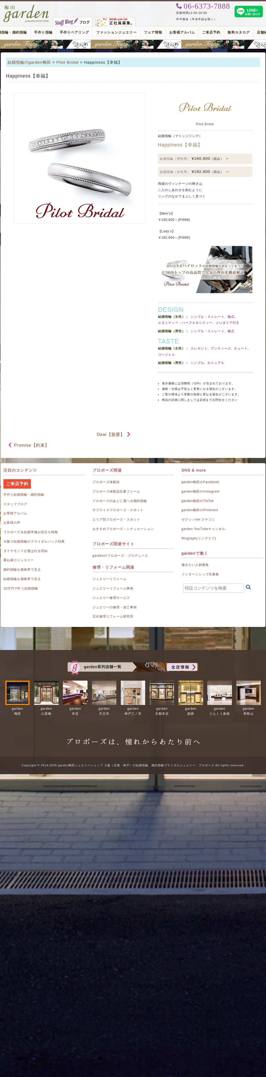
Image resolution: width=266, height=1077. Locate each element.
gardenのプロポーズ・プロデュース (120, 555)
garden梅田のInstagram (201, 491)
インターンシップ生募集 (200, 574)
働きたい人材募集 (195, 565)
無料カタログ (238, 32)
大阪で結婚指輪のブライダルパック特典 (34, 541)
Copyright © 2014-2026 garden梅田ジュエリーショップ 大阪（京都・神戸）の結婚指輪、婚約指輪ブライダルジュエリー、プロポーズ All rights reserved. (132, 765)
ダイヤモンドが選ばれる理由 (25, 551)
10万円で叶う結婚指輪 (20, 588)
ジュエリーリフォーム (110, 579)
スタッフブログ (15, 504)
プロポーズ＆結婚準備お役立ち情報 (30, 532)
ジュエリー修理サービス (111, 598)
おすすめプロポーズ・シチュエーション (123, 529)
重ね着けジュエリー (18, 560)
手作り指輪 (43, 32)
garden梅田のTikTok (198, 501)
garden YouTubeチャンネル (204, 529)
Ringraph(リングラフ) (199, 538)
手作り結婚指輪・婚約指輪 (24, 494)
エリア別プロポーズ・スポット (116, 519)
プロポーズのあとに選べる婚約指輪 (120, 501)
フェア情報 (153, 32)
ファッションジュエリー (116, 32)
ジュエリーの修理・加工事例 (115, 607)
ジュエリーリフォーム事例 (113, 588)
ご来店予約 (211, 32)
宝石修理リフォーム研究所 (113, 616)
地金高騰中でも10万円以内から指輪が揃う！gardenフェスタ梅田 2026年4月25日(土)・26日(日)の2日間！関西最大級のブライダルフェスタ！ (133, 44)
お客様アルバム (182, 32)
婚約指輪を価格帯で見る (22, 569)
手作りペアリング (74, 32)
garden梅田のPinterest (200, 510)
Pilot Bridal (67, 62)
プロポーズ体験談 (106, 482)
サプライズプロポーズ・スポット (118, 510)
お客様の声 (11, 522)
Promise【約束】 (31, 445)
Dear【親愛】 (111, 434)
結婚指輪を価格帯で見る (22, 579)
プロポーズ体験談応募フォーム (116, 491)
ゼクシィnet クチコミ (198, 519)
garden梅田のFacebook (200, 482)
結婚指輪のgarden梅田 (29, 62)
